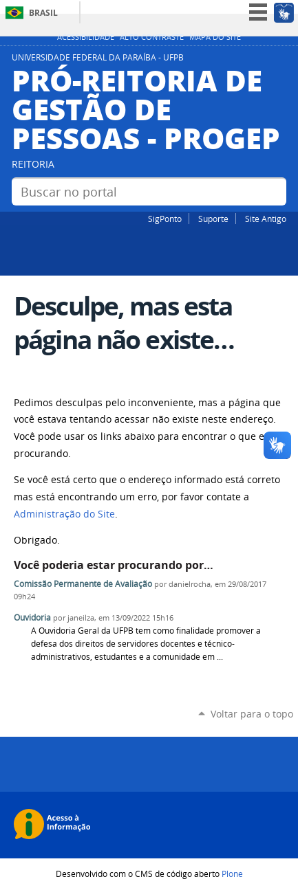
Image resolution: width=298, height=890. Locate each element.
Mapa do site (215, 37)
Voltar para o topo (252, 713)
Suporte (213, 218)
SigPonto (165, 218)
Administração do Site (64, 514)
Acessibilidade (85, 37)
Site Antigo (265, 218)
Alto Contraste (152, 37)
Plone (232, 873)
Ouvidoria (32, 617)
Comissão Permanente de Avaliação (83, 584)
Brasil (43, 13)
